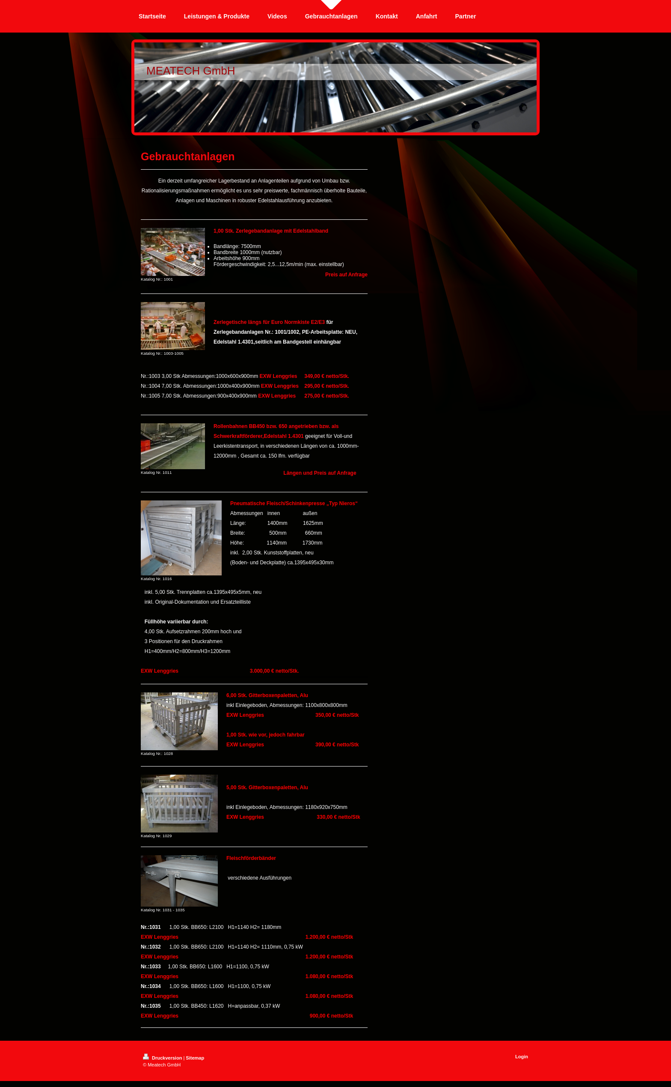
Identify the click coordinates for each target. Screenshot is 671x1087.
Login (521, 1056)
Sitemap (195, 1057)
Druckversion (163, 1057)
